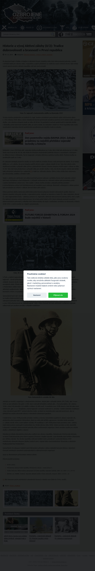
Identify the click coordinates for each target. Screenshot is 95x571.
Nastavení (37, 295)
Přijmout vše (58, 295)
